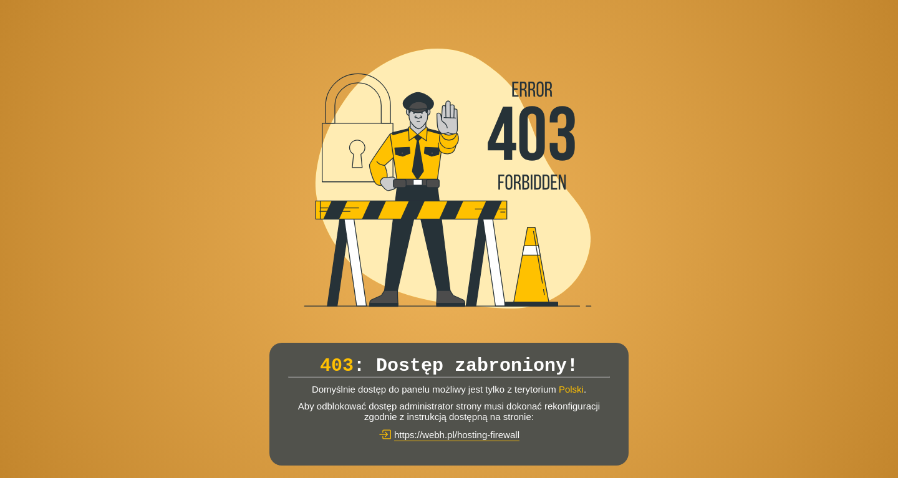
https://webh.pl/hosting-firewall (456, 434)
